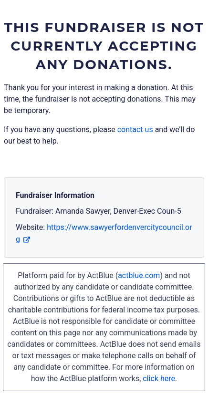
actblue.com (139, 275)
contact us (135, 129)
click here (159, 378)
